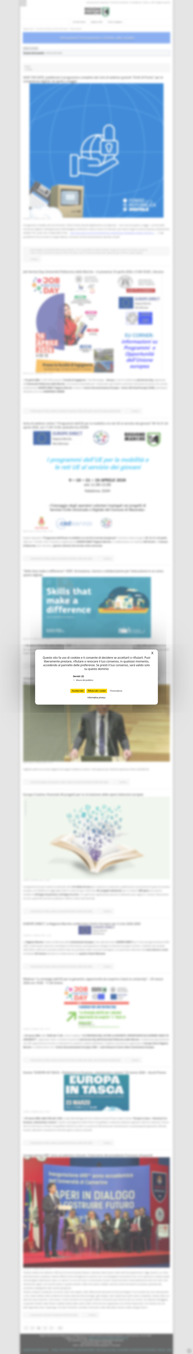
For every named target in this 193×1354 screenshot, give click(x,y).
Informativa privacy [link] (96, 697)
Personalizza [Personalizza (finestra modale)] (116, 691)
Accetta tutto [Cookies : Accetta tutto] (78, 691)
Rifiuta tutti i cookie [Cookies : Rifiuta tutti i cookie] (97, 691)
